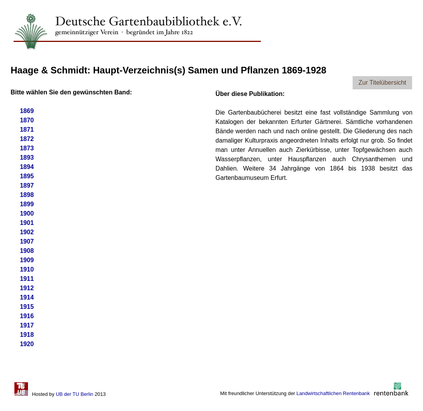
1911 (27, 278)
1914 (27, 297)
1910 (27, 269)
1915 (27, 306)
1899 (27, 204)
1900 (27, 213)
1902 (27, 232)
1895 (27, 176)
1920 (27, 344)
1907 (27, 241)
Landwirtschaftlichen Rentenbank (333, 393)
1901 (27, 222)
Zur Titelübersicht (382, 82)
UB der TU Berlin (74, 394)
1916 (27, 316)
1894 (27, 167)
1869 (27, 111)
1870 (27, 120)
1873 (27, 148)
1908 (27, 250)
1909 (27, 260)
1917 (27, 325)
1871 (27, 129)
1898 (27, 195)
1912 (27, 288)
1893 (27, 157)
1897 (27, 185)
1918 (27, 334)
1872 (27, 139)
